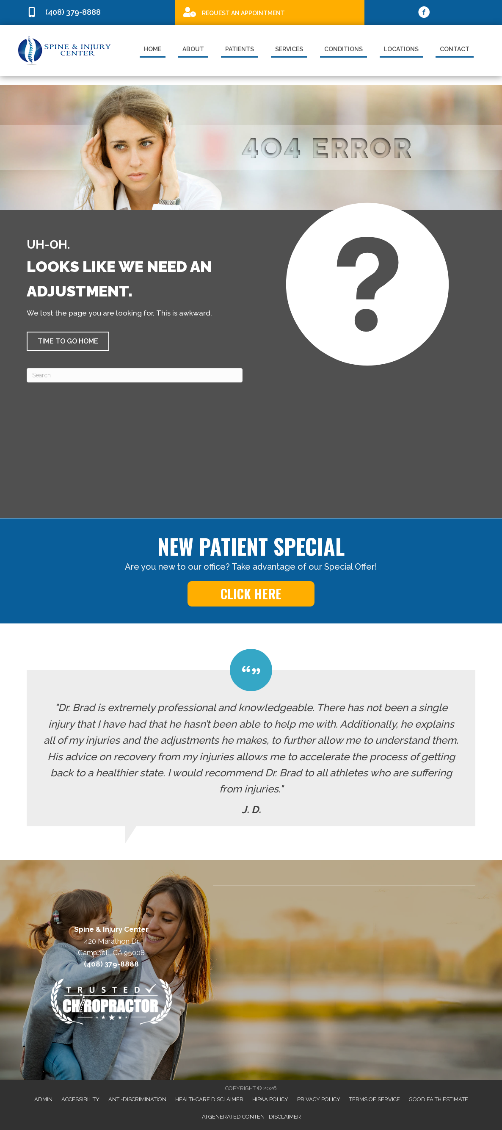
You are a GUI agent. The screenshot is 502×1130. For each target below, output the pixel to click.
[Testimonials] (251, 737)
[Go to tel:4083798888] (96, 12)
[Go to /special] (269, 12)
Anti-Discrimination (137, 1099)
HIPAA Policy (270, 1099)
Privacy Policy (318, 1099)
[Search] (135, 375)
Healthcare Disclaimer (209, 1099)
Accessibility (80, 1099)
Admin (43, 1099)
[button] (68, 341)
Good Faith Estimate (438, 1099)
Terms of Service (374, 1099)
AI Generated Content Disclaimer (251, 1116)
